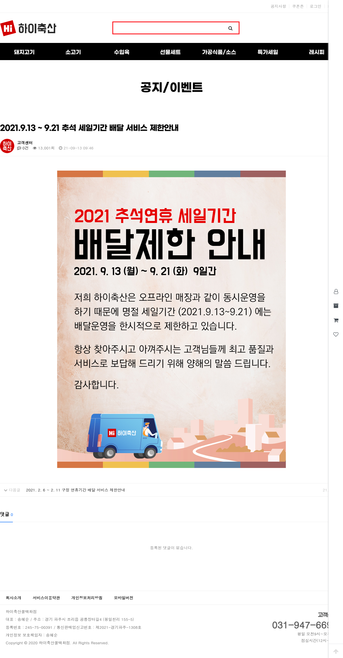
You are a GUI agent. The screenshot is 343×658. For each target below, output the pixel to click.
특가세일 (268, 52)
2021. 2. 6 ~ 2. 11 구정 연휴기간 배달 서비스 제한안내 (75, 490)
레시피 (316, 52)
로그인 (316, 6)
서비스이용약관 (46, 597)
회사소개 (13, 597)
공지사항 (278, 6)
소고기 (73, 52)
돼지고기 (24, 52)
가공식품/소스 (219, 52)
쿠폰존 (298, 6)
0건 (23, 148)
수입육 (121, 52)
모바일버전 (123, 597)
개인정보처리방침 (87, 597)
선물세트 (170, 52)
